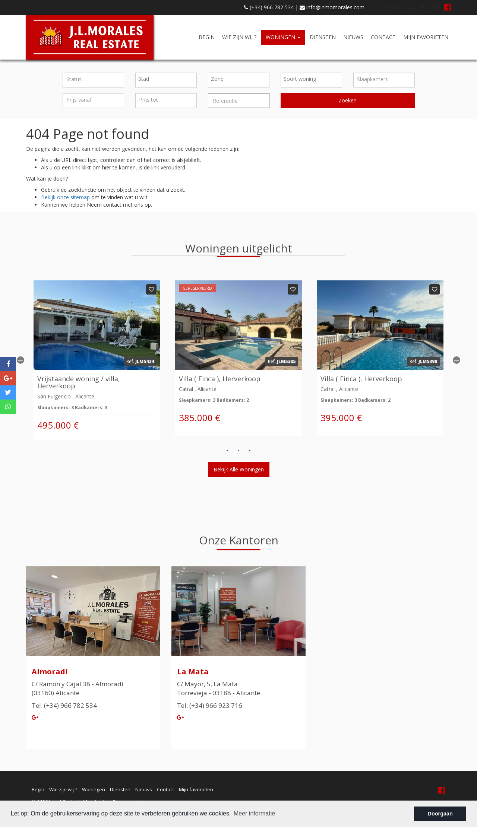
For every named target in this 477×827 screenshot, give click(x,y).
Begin (207, 37)
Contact (383, 37)
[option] (97, 360)
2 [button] (238, 451)
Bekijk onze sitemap (65, 197)
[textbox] (168, 79)
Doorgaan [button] (440, 814)
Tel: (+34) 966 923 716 (209, 705)
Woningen (283, 37)
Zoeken (347, 100)
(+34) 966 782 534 (269, 7)
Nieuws (353, 37)
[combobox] (166, 80)
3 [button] (249, 451)
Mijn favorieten (425, 37)
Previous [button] (20, 360)
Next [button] (456, 360)
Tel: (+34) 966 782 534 (64, 705)
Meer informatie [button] (254, 813)
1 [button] (227, 451)
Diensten (323, 37)
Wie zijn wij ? (239, 37)
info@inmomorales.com (332, 7)
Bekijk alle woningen (239, 469)
